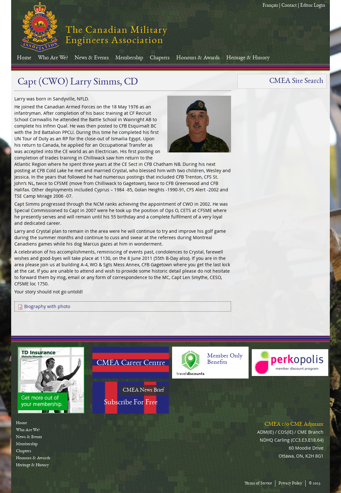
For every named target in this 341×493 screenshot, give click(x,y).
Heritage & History (248, 58)
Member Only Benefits (225, 359)
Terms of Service (258, 483)
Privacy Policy (290, 483)
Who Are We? (53, 58)
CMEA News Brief (143, 390)
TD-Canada (51, 380)
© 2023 (314, 483)
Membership (129, 58)
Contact (289, 5)
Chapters (160, 58)
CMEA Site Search (296, 81)
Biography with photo (47, 306)
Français (270, 5)
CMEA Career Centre (131, 363)
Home (24, 58)
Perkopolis (290, 363)
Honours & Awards (198, 58)
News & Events (92, 58)
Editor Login (312, 5)
